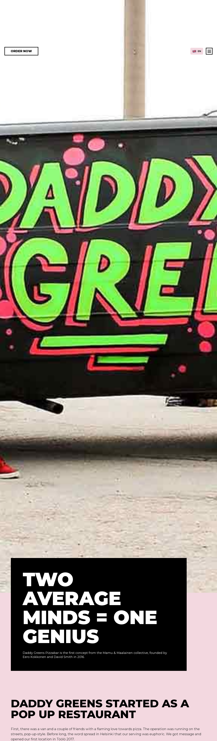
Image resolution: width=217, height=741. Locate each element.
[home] (108, 51)
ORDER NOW (21, 51)
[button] (196, 51)
